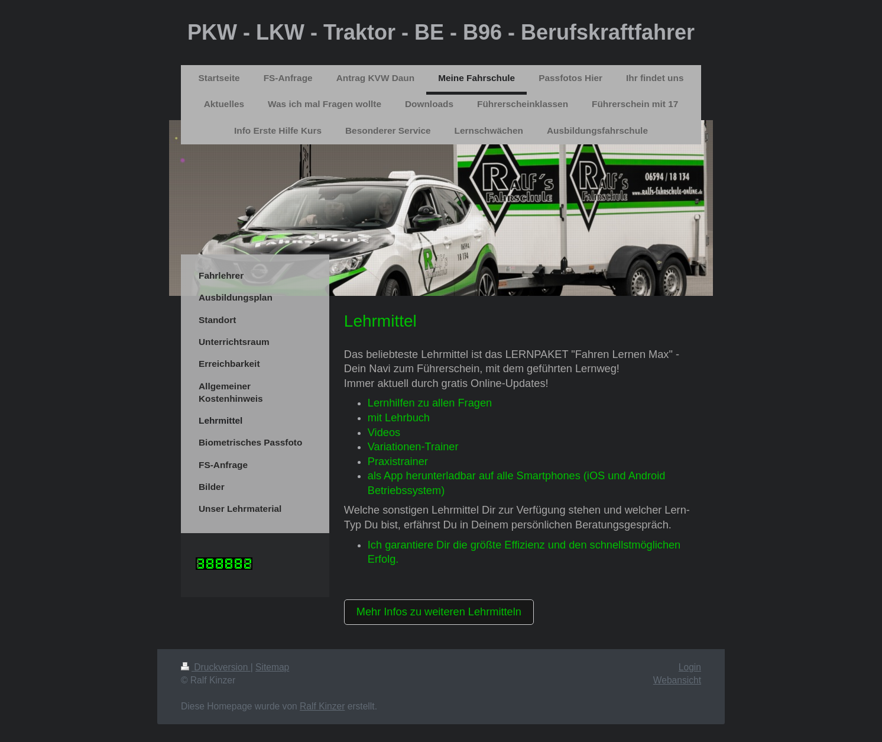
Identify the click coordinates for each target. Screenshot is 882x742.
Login (690, 667)
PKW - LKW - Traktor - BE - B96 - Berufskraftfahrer (441, 32)
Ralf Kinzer (322, 706)
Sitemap (272, 667)
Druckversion (216, 667)
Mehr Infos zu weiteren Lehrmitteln (438, 612)
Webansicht (677, 680)
